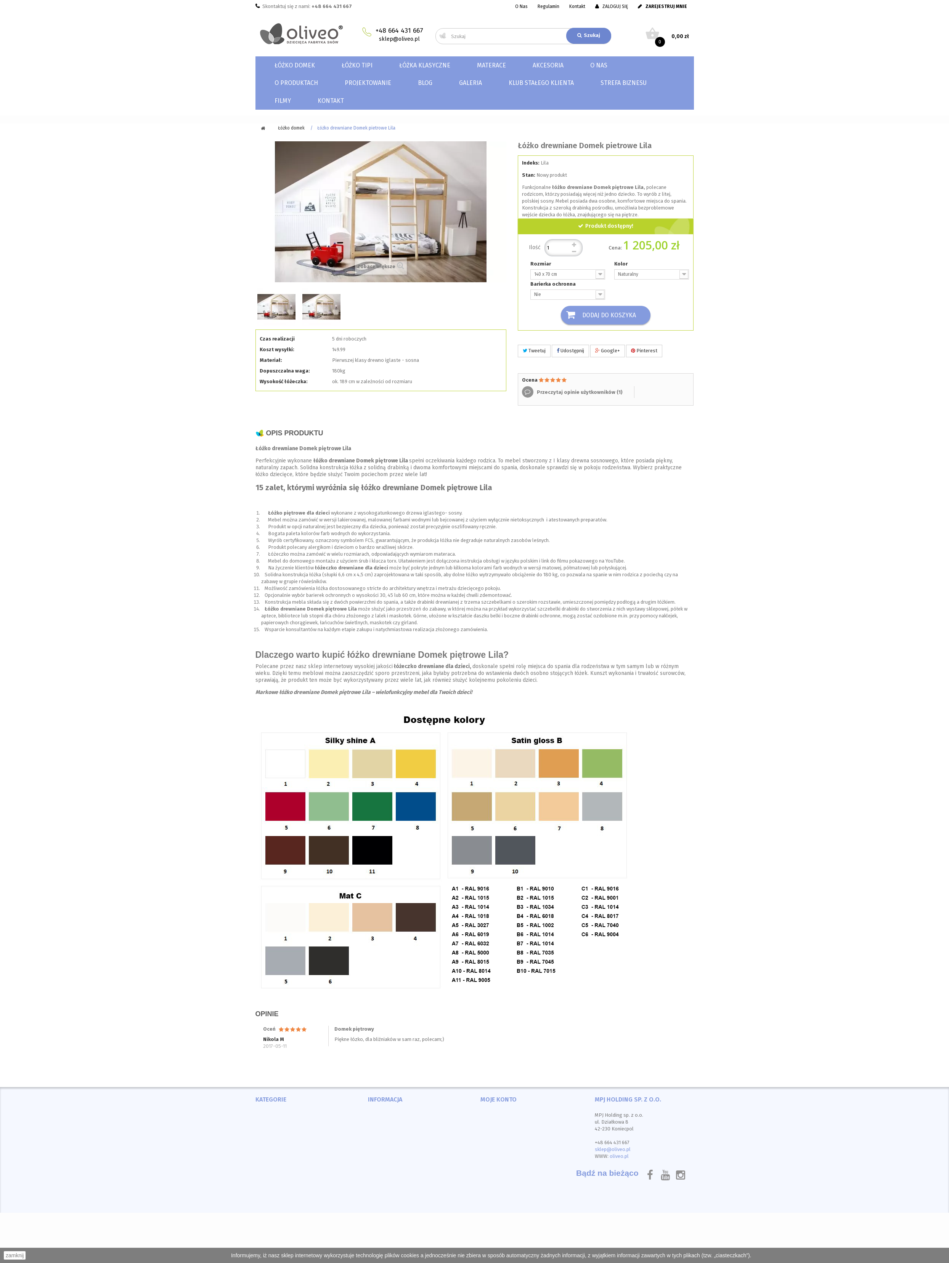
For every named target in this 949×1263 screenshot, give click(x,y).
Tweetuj (534, 351)
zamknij (15, 1255)
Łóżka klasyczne (424, 65)
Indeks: (531, 163)
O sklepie (380, 1159)
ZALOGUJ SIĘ (611, 6)
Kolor (621, 264)
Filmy (283, 100)
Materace (491, 65)
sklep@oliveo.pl (399, 39)
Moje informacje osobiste (510, 1141)
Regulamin (548, 6)
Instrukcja (380, 1185)
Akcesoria (548, 65)
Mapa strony (383, 1203)
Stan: (528, 175)
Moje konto (498, 1099)
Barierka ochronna (553, 284)
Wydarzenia (382, 1176)
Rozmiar (541, 264)
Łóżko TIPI (357, 65)
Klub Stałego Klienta (541, 82)
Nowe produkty (387, 1124)
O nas (598, 65)
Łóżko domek (295, 65)
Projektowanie (368, 82)
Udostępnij (570, 351)
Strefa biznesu (624, 82)
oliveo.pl (619, 1156)
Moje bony (493, 1150)
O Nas (521, 6)
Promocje (379, 1115)
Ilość (535, 247)
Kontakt (577, 6)
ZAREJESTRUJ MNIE (662, 6)
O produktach (296, 82)
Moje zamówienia (500, 1115)
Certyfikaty (381, 1194)
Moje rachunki (497, 1124)
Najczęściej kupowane (394, 1133)
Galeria (470, 82)
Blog (425, 82)
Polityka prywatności (393, 1168)
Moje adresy (495, 1133)
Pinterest (644, 351)
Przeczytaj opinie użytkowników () (579, 392)
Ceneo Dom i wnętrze (281, 1176)
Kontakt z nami (386, 1141)
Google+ (607, 351)
